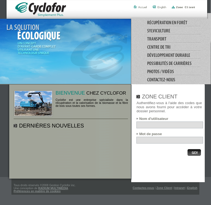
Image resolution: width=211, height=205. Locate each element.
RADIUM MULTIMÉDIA (53, 188)
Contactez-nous (143, 188)
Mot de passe (150, 134)
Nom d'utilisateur (153, 119)
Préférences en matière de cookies (37, 191)
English (192, 188)
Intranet (179, 188)
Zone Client (164, 188)
